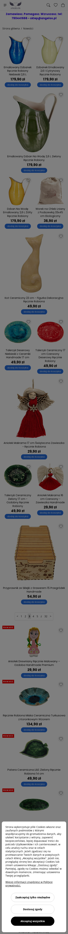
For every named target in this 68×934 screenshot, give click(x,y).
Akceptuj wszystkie (32, 921)
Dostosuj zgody (32, 909)
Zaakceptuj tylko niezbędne (32, 897)
